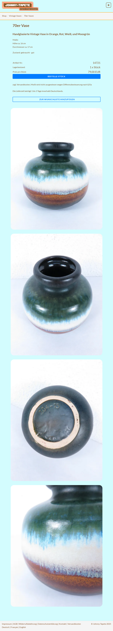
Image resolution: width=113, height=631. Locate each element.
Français (14, 627)
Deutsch (5, 627)
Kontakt (62, 624)
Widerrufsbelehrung (28, 624)
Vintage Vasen (15, 16)
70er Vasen (29, 16)
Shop (4, 16)
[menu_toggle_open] (108, 5)
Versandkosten (23, 84)
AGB (15, 624)
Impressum (7, 624)
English (22, 627)
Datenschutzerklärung (48, 624)
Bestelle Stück (56, 76)
